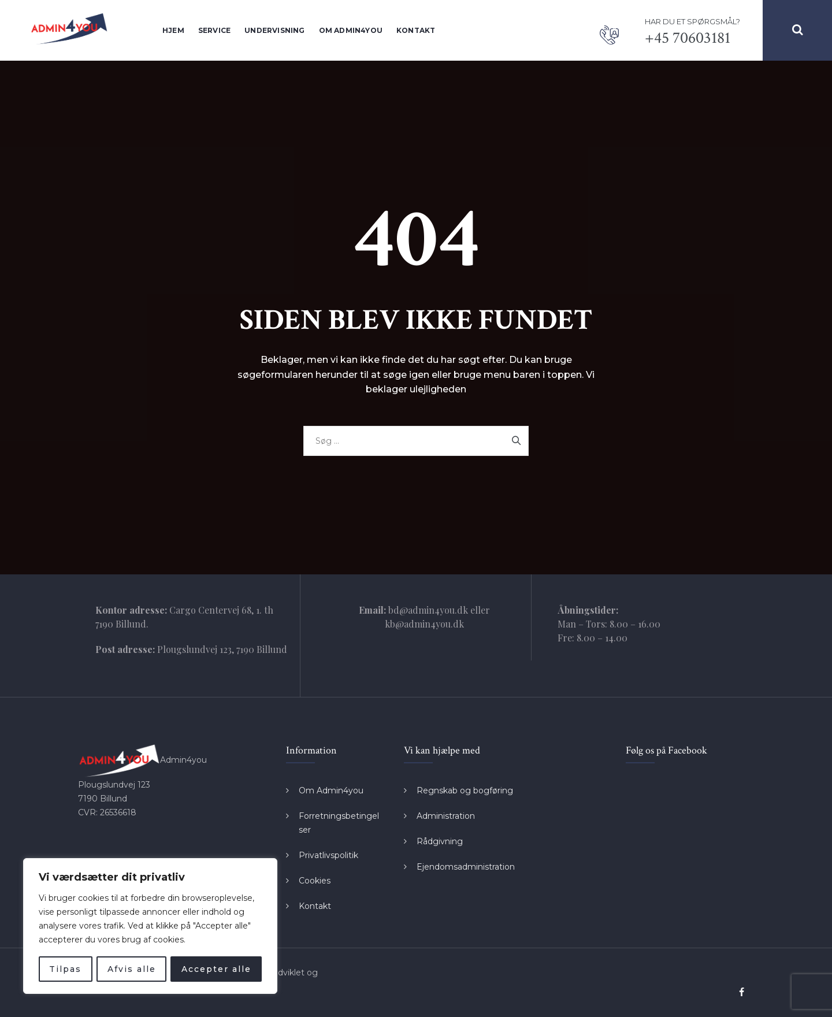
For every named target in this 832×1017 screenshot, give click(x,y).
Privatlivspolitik (328, 855)
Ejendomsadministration (466, 867)
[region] (150, 926)
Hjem (173, 30)
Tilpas (65, 969)
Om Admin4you (350, 30)
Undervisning (274, 30)
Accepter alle (216, 969)
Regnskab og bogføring (465, 790)
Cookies (314, 880)
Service (214, 30)
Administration (446, 816)
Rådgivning (440, 841)
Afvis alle (131, 969)
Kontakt (415, 30)
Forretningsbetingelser (339, 823)
